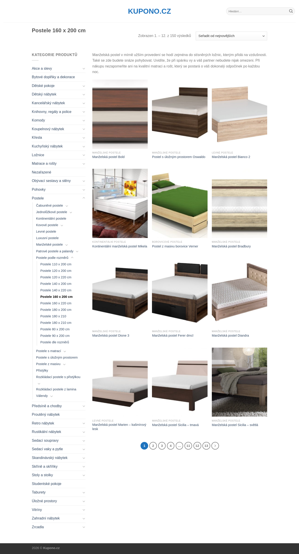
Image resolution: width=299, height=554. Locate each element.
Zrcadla (38, 527)
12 (197, 446)
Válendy (42, 396)
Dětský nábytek (44, 94)
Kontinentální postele (51, 218)
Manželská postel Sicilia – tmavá (175, 425)
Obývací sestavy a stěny (51, 181)
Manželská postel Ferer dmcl (172, 335)
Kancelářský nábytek (48, 103)
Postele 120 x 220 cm (55, 277)
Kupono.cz (149, 11)
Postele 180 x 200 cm (55, 310)
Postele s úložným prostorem (57, 357)
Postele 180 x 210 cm (55, 323)
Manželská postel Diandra (230, 335)
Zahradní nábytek (46, 518)
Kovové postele (47, 225)
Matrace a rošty (44, 163)
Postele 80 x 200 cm (54, 329)
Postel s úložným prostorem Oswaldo (178, 157)
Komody (38, 120)
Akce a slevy (42, 68)
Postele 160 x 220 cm (55, 303)
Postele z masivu (48, 364)
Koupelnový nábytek (48, 129)
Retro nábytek (43, 423)
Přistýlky (42, 370)
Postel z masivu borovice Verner (175, 246)
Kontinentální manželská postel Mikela (119, 246)
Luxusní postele (47, 238)
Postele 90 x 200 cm (54, 336)
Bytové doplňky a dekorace (53, 77)
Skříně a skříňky (45, 466)
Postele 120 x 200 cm (55, 271)
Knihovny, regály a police (52, 112)
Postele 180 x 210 (53, 316)
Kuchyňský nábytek (47, 146)
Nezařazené (41, 172)
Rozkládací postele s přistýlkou (58, 377)
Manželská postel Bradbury (231, 246)
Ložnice (38, 155)
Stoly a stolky (42, 475)
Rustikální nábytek (46, 432)
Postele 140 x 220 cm (55, 290)
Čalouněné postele (49, 205)
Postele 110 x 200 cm (55, 264)
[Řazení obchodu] (231, 36)
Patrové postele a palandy (54, 251)
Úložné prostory (44, 501)
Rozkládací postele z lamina (56, 389)
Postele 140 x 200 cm (55, 284)
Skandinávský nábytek (49, 458)
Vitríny (37, 510)
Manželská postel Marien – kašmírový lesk (119, 427)
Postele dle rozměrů (54, 342)
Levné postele (46, 231)
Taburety (39, 492)
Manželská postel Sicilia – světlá (235, 425)
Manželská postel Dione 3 (110, 335)
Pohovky (39, 189)
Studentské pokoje (46, 484)
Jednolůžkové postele (51, 212)
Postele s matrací (48, 351)
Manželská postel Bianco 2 (231, 157)
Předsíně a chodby (47, 406)
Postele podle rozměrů (52, 258)
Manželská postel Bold (108, 157)
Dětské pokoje (43, 86)
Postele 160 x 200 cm (56, 297)
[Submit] (291, 11)
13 (206, 446)
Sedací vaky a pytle (47, 449)
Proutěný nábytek (46, 414)
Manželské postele (49, 244)
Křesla (37, 137)
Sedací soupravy (45, 440)
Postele (38, 198)
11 (188, 446)
